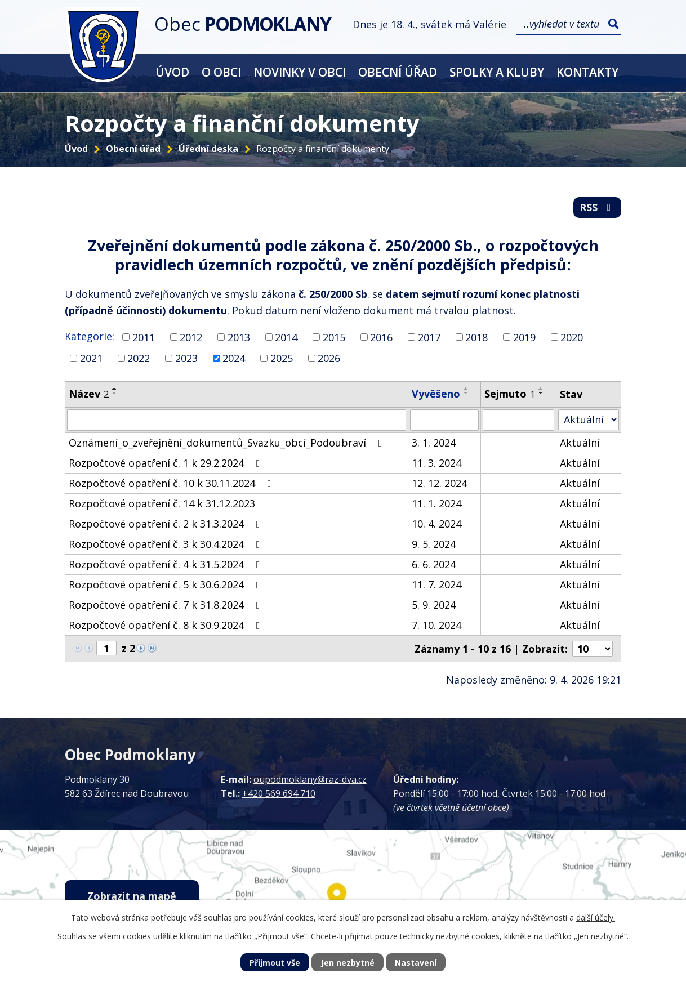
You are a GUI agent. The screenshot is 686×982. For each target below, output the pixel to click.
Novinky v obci (299, 72)
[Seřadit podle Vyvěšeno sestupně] (466, 393)
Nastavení (415, 962)
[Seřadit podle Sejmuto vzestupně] (541, 388)
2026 (329, 358)
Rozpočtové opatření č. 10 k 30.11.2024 (172, 483)
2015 (334, 336)
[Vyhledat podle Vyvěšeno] (444, 420)
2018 (476, 336)
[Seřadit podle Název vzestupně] (115, 388)
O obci (221, 72)
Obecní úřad (397, 72)
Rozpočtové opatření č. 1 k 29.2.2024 (167, 463)
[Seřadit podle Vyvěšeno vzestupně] (466, 388)
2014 (286, 336)
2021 (91, 358)
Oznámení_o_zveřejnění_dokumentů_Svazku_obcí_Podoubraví (228, 442)
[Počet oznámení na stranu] (592, 649)
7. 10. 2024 (436, 625)
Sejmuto (509, 393)
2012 (191, 336)
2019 (524, 336)
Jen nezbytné (348, 962)
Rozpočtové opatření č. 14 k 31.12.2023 (172, 503)
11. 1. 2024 (436, 503)
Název (89, 393)
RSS (598, 207)
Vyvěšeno (436, 393)
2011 (143, 336)
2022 (138, 358)
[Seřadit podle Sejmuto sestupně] (541, 393)
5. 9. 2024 (434, 604)
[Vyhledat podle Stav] (588, 419)
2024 (233, 358)
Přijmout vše (275, 962)
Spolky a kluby (496, 72)
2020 (571, 336)
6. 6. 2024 (434, 564)
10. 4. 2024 (436, 523)
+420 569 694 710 (278, 793)
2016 (381, 336)
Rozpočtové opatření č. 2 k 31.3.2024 (167, 523)
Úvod (172, 72)
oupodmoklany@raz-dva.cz (310, 779)
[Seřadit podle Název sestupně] (115, 393)
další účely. (595, 917)
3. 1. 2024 (434, 442)
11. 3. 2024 (436, 463)
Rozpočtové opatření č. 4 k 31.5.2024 (167, 564)
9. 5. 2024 (434, 544)
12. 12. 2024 (439, 483)
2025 (281, 358)
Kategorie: (89, 336)
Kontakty (587, 72)
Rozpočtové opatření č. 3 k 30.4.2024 (167, 544)
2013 (239, 336)
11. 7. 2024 (436, 584)
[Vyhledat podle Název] (236, 420)
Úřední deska (208, 148)
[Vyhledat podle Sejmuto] (518, 420)
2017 (429, 336)
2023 (186, 358)
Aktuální (580, 442)
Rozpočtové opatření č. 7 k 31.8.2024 (167, 604)
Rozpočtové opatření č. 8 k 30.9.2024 (167, 625)
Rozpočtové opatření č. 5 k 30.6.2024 (167, 584)
